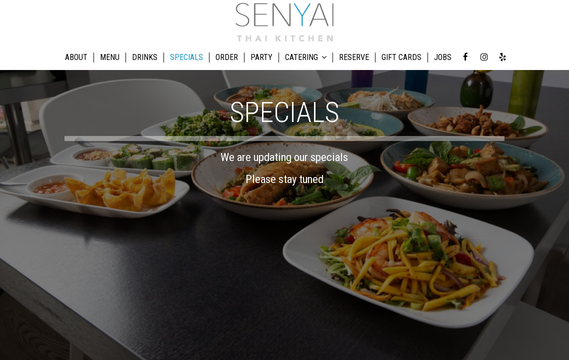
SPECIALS (186, 57)
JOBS (443, 57)
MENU (110, 57)
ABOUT (76, 57)
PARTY (261, 57)
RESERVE (354, 57)
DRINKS (145, 57)
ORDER (227, 57)
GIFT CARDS (402, 57)
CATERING (305, 57)
